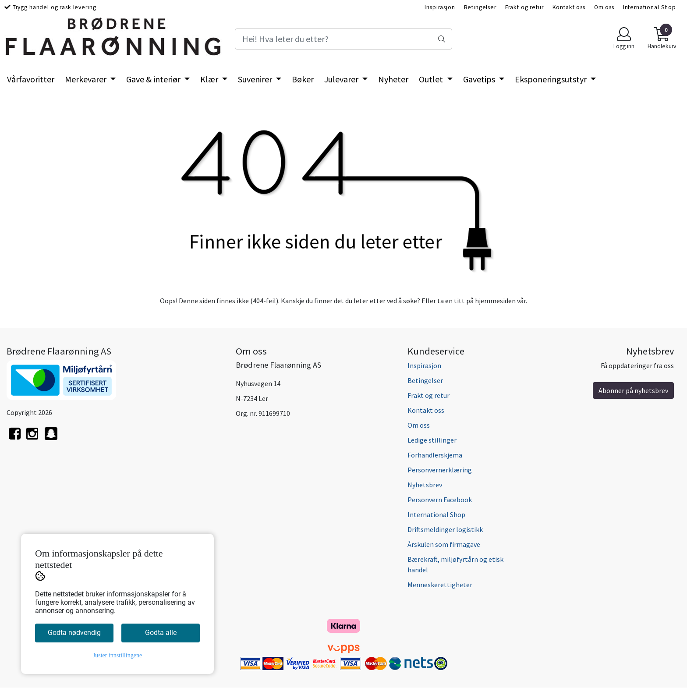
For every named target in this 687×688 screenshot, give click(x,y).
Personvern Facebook (439, 499)
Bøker (303, 79)
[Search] (343, 39)
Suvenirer (256, 79)
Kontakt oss (568, 7)
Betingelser (480, 7)
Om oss (604, 7)
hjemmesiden (495, 300)
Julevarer (342, 79)
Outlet (432, 79)
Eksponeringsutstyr (551, 79)
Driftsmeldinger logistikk (445, 529)
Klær (210, 79)
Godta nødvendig (74, 632)
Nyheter (393, 79)
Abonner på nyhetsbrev (633, 390)
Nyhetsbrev (424, 484)
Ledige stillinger (432, 440)
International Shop (649, 7)
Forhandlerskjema (434, 454)
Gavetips (480, 79)
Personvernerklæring (439, 469)
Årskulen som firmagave (443, 544)
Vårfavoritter (30, 79)
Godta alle (161, 632)
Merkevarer (86, 79)
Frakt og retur (524, 7)
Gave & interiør (154, 79)
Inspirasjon (440, 7)
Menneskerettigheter (439, 584)
